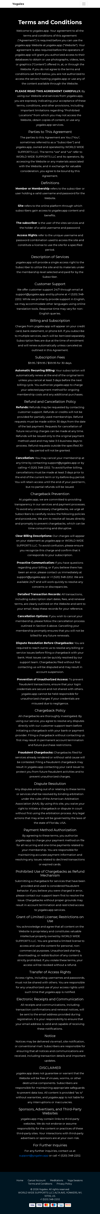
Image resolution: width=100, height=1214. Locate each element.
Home (19, 1180)
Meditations (56, 1180)
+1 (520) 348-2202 (50, 1199)
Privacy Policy (64, 1183)
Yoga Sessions (75, 1180)
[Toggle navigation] (84, 4)
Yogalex (18, 4)
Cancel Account (37, 1180)
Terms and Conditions (40, 1183)
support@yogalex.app (33, 1155)
